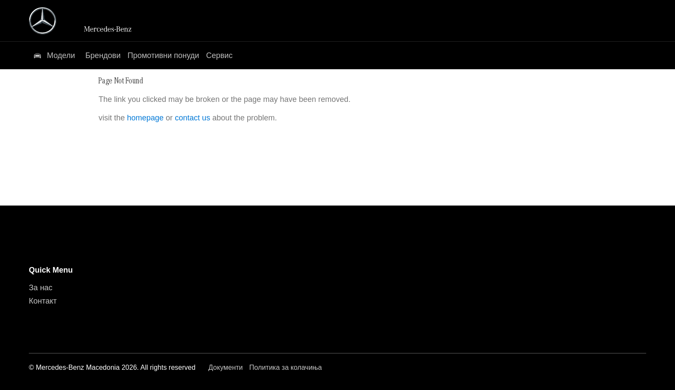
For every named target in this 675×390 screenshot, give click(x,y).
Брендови (103, 55)
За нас (41, 287)
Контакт (43, 301)
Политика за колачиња (285, 367)
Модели (61, 55)
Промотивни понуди (163, 55)
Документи (225, 367)
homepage (145, 118)
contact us (192, 118)
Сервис (219, 55)
